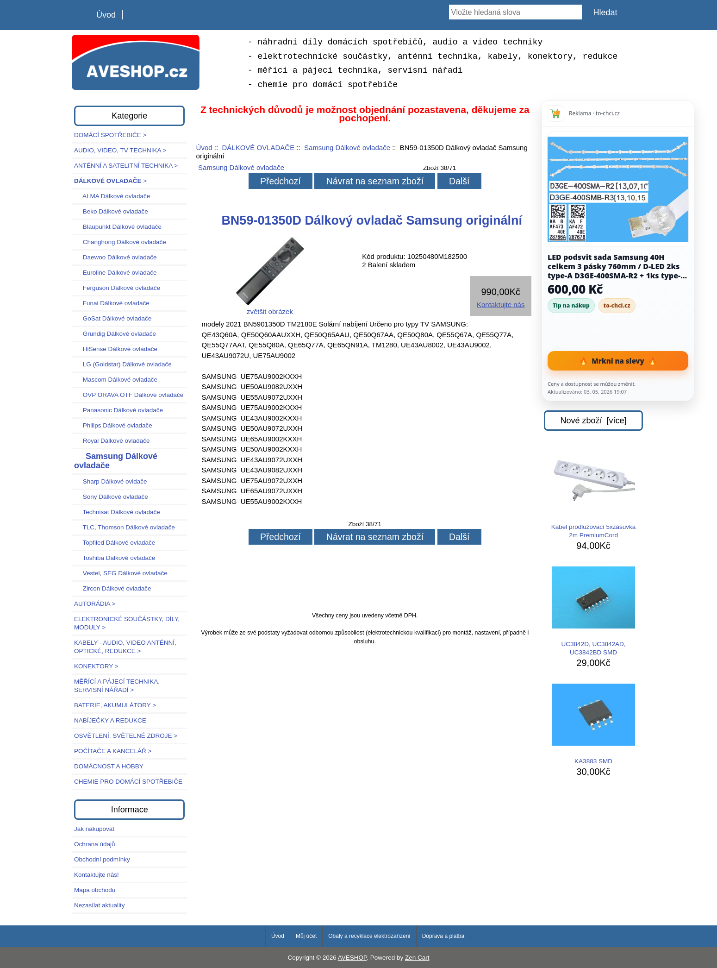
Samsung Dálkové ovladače (347, 147)
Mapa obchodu (94, 889)
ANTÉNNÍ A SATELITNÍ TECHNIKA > (126, 165)
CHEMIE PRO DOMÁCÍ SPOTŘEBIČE (128, 781)
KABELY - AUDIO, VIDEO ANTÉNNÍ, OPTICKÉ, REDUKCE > (125, 646)
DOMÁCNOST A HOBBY (108, 766)
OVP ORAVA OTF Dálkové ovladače (128, 394)
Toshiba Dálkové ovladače (114, 557)
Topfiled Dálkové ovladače (114, 542)
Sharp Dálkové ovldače (110, 481)
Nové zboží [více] (593, 420)
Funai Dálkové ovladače (112, 303)
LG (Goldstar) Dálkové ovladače (123, 364)
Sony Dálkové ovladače (111, 496)
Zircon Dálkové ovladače (112, 588)
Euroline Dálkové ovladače (115, 272)
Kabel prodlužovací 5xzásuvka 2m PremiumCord (593, 494)
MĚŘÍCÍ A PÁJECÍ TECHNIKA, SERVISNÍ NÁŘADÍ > (117, 685)
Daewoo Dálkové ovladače (115, 257)
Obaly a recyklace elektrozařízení (369, 936)
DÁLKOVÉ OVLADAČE (258, 147)
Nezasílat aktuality (99, 905)
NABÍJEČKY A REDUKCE (110, 720)
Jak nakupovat (94, 828)
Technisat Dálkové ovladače (117, 512)
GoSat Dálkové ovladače (112, 318)
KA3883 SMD (593, 724)
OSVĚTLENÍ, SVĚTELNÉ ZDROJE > (125, 735)
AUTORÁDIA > (94, 603)
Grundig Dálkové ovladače (115, 333)
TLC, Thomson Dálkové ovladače (124, 527)
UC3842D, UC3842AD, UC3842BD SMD (593, 611)
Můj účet (306, 936)
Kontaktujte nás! (96, 874)
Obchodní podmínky (102, 859)
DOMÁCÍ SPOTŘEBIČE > (110, 135)
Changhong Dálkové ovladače (120, 242)
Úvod (106, 14)
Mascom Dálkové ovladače (115, 379)
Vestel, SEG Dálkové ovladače (121, 573)
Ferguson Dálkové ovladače (117, 287)
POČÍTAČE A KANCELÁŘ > (112, 751)
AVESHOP (352, 957)
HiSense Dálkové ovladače (115, 349)
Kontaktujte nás (500, 304)
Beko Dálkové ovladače (111, 211)
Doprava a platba (443, 936)
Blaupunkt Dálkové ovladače (118, 226)
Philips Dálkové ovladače (113, 425)
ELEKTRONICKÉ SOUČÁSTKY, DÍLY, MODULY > (127, 623)
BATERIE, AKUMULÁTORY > (115, 705)
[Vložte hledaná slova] (515, 12)
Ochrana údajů (94, 844)
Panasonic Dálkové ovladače (118, 410)
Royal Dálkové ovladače (112, 440)
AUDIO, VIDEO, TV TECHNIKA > (120, 150)
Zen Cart (417, 957)
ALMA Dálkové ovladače (112, 196)
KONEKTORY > (96, 666)
